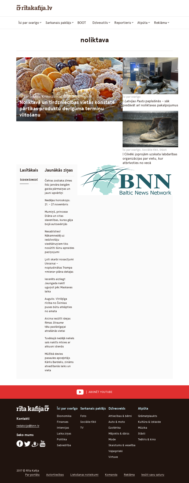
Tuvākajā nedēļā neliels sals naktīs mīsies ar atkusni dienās (59, 342)
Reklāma (129, 474)
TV (82, 427)
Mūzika (142, 427)
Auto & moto (116, 421)
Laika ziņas (64, 433)
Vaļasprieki (115, 450)
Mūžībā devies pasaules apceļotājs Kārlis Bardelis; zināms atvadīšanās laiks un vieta (59, 362)
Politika (62, 439)
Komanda (111, 474)
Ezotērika (114, 427)
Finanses (62, 421)
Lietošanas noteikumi (84, 474)
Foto (83, 415)
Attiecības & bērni (120, 415)
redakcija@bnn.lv (27, 425)
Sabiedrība (64, 445)
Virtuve (113, 456)
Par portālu (32, 474)
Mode (112, 439)
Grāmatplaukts (147, 415)
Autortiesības (55, 474)
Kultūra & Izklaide (149, 421)
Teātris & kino (147, 439)
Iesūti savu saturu (152, 474)
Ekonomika (64, 415)
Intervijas (63, 427)
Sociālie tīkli (88, 421)
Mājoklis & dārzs (118, 433)
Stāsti (141, 433)
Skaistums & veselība (121, 445)
